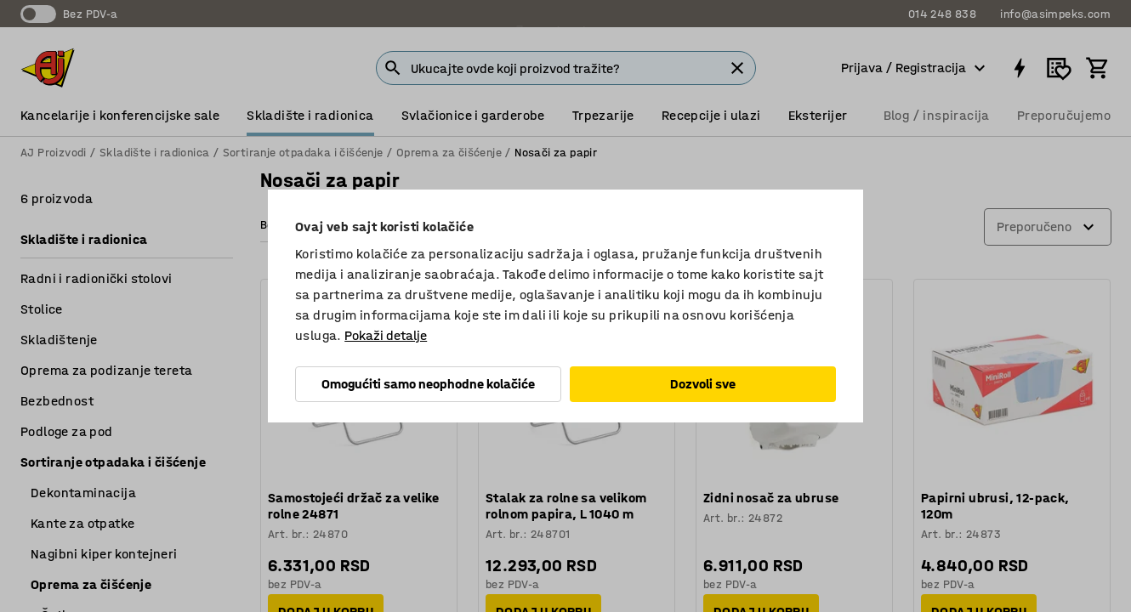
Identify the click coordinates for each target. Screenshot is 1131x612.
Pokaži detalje (385, 335)
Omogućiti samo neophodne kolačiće (428, 384)
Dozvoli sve (703, 384)
